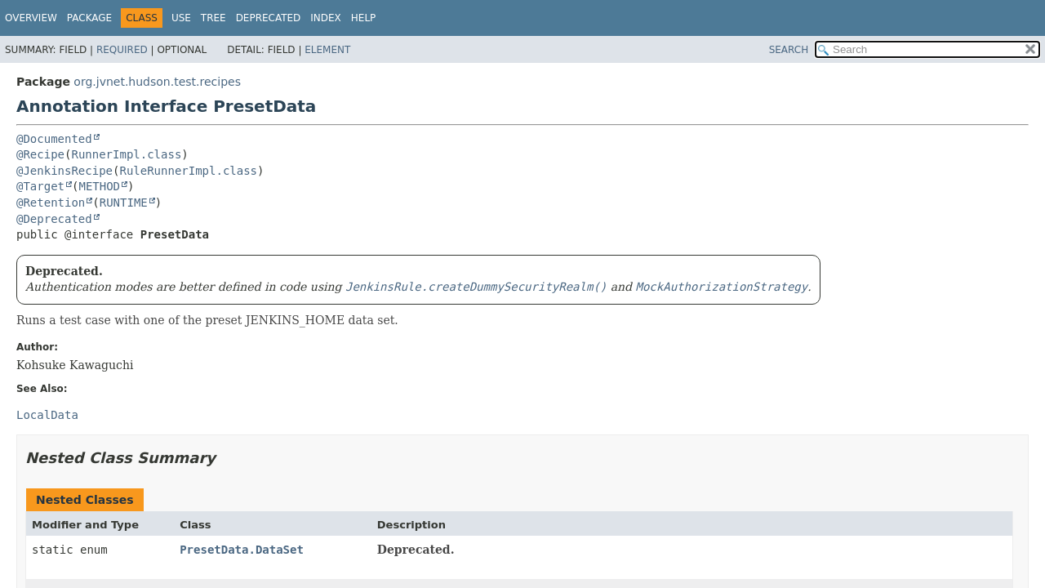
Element (327, 50)
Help (363, 18)
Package (89, 18)
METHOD (99, 186)
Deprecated (268, 18)
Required (122, 50)
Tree (213, 18)
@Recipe (40, 154)
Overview (31, 18)
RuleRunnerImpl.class (188, 170)
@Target (40, 186)
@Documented (54, 138)
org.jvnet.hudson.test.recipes (157, 81)
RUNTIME (124, 202)
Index (325, 18)
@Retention (50, 202)
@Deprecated (54, 218)
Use (181, 18)
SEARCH (789, 50)
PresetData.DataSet (242, 549)
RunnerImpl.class (126, 154)
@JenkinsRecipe (64, 170)
